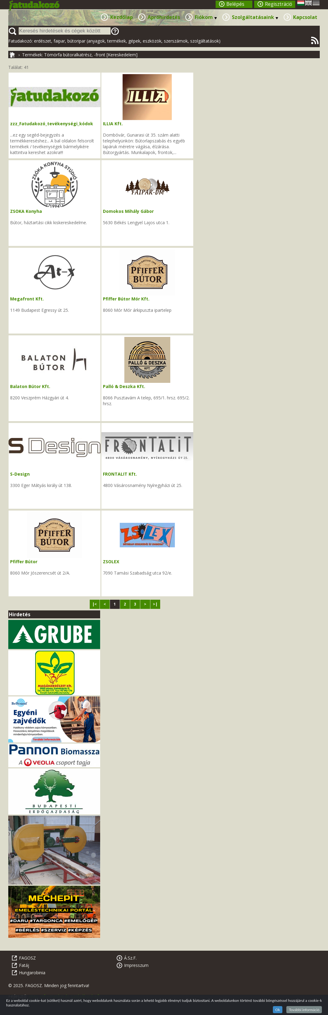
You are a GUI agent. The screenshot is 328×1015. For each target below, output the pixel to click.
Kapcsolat (305, 17)
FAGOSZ (27, 958)
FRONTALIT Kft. (120, 474)
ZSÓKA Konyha (26, 211)
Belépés (235, 4)
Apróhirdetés (164, 17)
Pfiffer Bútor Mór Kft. (126, 299)
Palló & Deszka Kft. (124, 386)
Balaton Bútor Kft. (30, 386)
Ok (277, 1009)
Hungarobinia (32, 972)
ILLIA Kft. (113, 123)
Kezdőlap (121, 17)
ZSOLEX (111, 561)
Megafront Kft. (27, 299)
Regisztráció (278, 4)
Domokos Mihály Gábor (128, 211)
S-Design (20, 474)
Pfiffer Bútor (23, 561)
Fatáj (24, 965)
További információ (304, 1009)
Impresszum (136, 965)
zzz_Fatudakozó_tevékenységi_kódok (51, 123)
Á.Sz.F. (130, 958)
